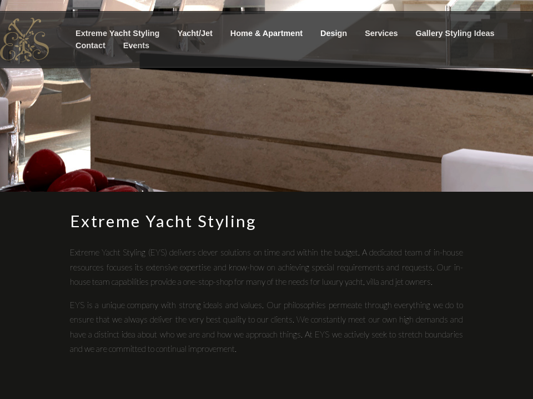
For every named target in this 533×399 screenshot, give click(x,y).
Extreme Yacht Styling (117, 33)
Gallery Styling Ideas (455, 33)
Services (381, 33)
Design (333, 33)
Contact (90, 45)
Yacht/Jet (194, 33)
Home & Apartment (266, 33)
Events (136, 45)
